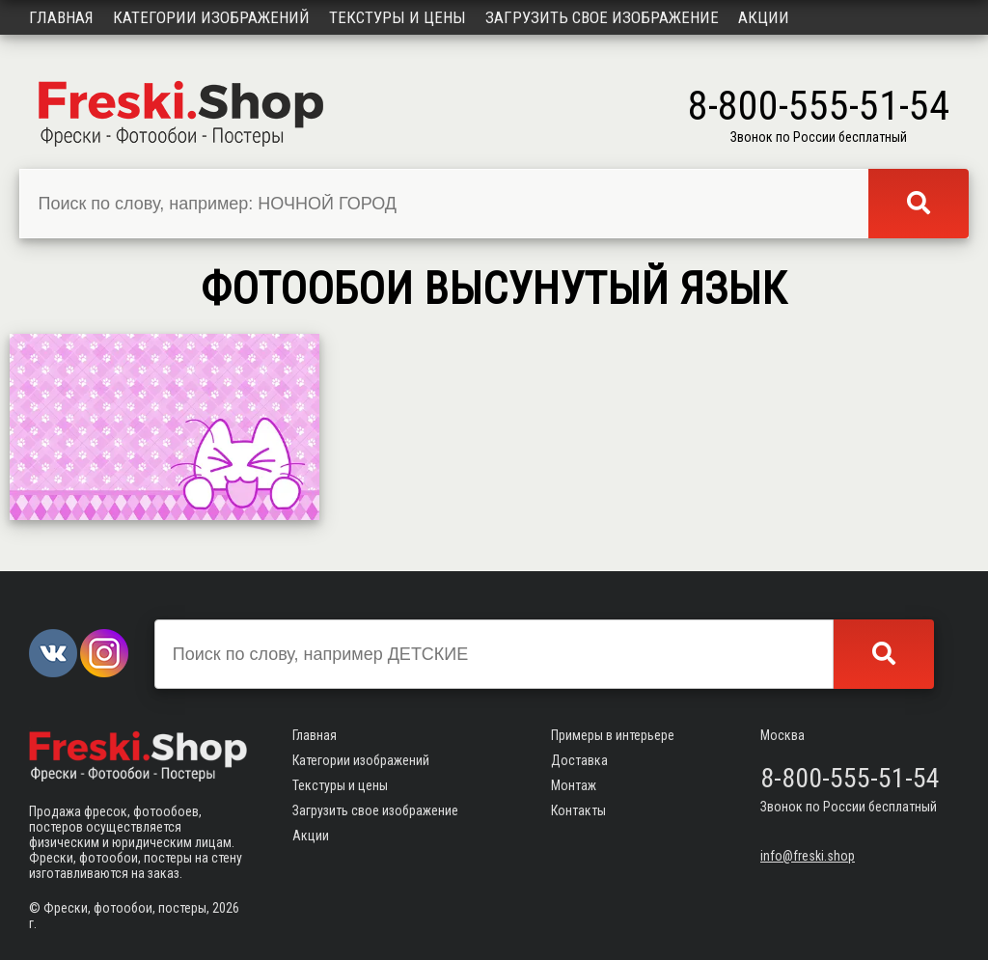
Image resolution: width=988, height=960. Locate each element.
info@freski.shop (807, 856)
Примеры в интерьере (612, 735)
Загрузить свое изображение (602, 17)
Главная (61, 17)
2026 (225, 908)
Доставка (579, 760)
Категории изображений (211, 17)
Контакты (578, 810)
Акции (763, 17)
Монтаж (573, 785)
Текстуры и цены (397, 17)
